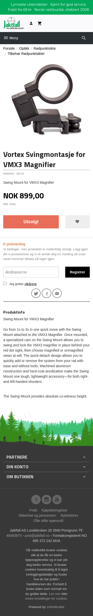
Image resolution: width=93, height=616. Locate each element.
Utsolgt (31, 221)
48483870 (14, 536)
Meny (10, 38)
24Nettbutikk (55, 607)
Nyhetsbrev (69, 515)
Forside (9, 48)
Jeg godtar (16, 284)
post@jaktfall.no (37, 536)
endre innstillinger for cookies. (46, 598)
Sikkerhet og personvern (37, 515)
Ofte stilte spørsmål (48, 521)
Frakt (33, 510)
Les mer (55, 594)
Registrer (77, 272)
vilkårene (31, 284)
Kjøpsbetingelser (54, 510)
